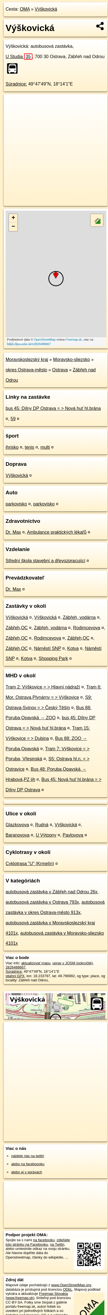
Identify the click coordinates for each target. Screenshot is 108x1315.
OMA (25, 9)
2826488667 (15, 967)
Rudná (41, 824)
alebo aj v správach (26, 1172)
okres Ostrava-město (26, 369)
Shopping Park (53, 658)
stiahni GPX (15, 976)
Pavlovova (73, 835)
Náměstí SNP (47, 648)
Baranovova (17, 835)
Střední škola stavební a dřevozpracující (45, 560)
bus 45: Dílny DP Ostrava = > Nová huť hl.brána (53, 408)
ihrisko (12, 447)
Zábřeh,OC (17, 627)
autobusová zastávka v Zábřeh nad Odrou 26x (51, 891)
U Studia (19, 56)
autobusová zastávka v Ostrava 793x (42, 902)
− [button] (13, 227)
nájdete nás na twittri (27, 1156)
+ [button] (13, 218)
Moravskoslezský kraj (27, 359)
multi (45, 447)
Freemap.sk (73, 339)
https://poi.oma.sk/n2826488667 (29, 344)
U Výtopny (46, 835)
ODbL (67, 1289)
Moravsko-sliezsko (71, 359)
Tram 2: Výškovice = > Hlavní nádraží (43, 687)
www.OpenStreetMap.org (71, 1285)
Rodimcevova (86, 627)
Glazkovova (17, 824)
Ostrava (60, 369)
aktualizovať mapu (35, 963)
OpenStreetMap (45, 339)
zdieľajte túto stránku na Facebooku (38, 1242)
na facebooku (44, 1240)
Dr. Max (13, 532)
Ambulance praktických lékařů (57, 532)
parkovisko (16, 504)
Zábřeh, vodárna (79, 617)
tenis (29, 447)
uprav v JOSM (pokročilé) (72, 963)
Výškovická (46, 9)
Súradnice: (16, 84)
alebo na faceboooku (27, 1164)
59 (13, 418)
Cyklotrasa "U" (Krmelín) (30, 863)
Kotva (73, 648)
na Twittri (57, 1244)
